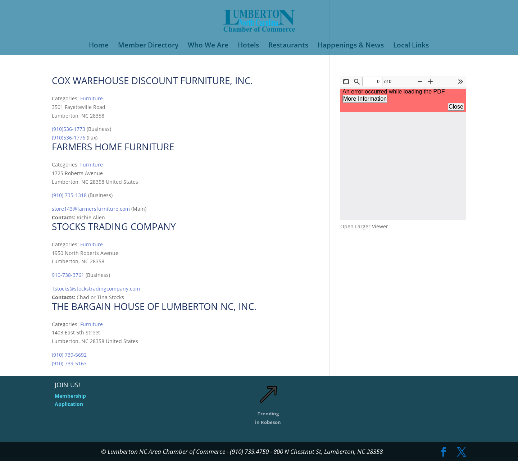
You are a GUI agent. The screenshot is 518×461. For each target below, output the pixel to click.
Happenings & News (351, 46)
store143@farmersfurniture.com (91, 208)
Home (99, 46)
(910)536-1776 (68, 137)
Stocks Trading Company (114, 226)
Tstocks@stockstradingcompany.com (96, 288)
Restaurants (288, 46)
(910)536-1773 (68, 128)
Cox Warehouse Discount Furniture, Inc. (152, 80)
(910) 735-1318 (69, 195)
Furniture (91, 98)
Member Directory (148, 46)
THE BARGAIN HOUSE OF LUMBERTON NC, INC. (154, 306)
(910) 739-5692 (69, 354)
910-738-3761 (68, 274)
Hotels (248, 46)
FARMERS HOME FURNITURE (113, 146)
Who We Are (208, 46)
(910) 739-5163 (69, 363)
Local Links (411, 46)
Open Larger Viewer (364, 226)
